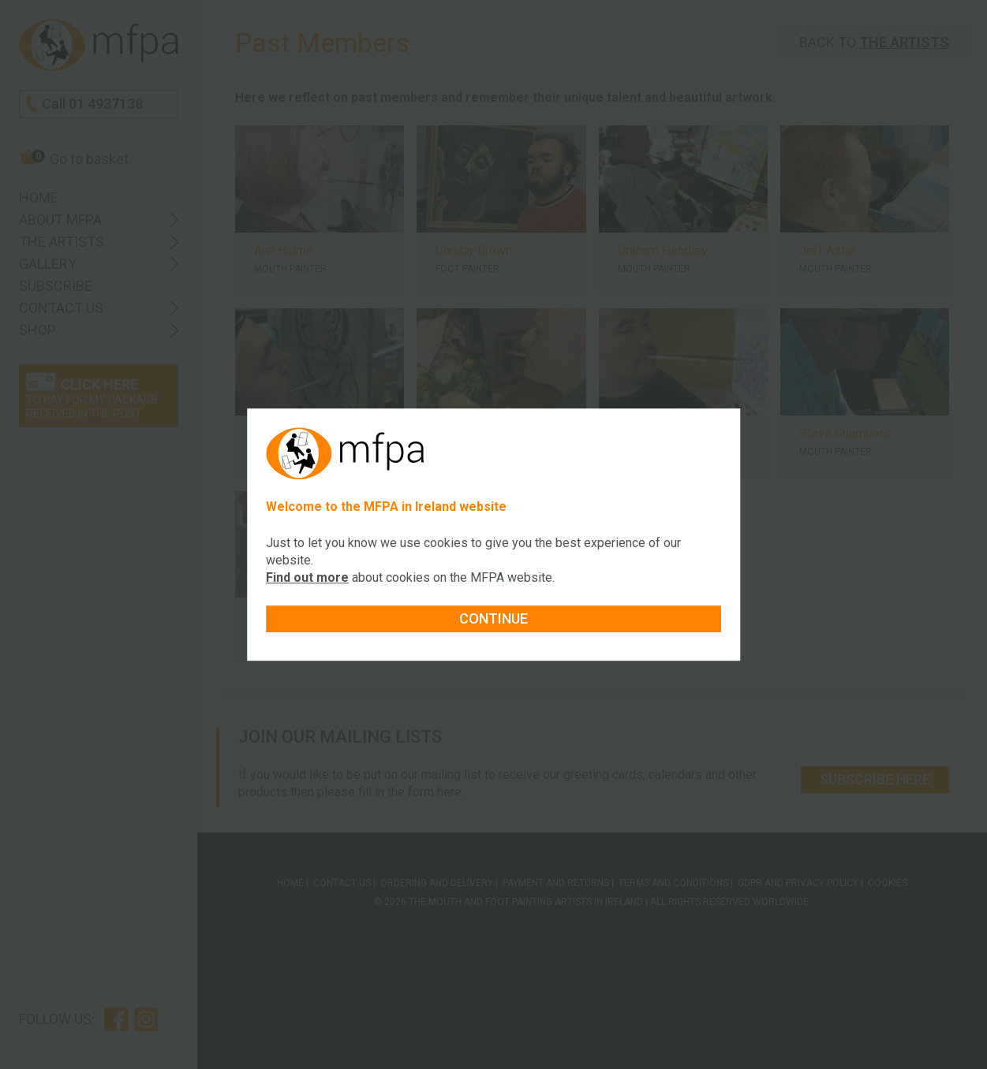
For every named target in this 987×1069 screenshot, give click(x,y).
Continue (493, 618)
